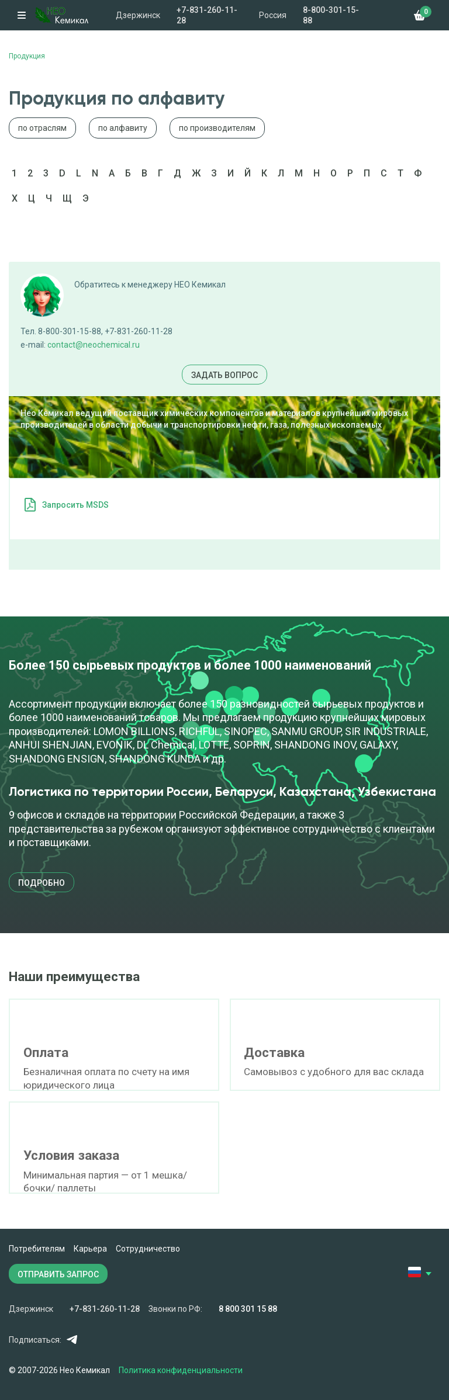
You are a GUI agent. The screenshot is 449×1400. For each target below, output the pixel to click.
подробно (41, 883)
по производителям (217, 128)
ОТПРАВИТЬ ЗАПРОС (58, 1274)
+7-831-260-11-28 (207, 15)
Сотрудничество (148, 1248)
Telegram (71, 1339)
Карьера (90, 1248)
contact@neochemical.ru (93, 344)
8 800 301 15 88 (248, 1309)
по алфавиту (122, 128)
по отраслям (42, 128)
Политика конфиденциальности (181, 1370)
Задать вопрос (224, 375)
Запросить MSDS (75, 505)
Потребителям (37, 1248)
